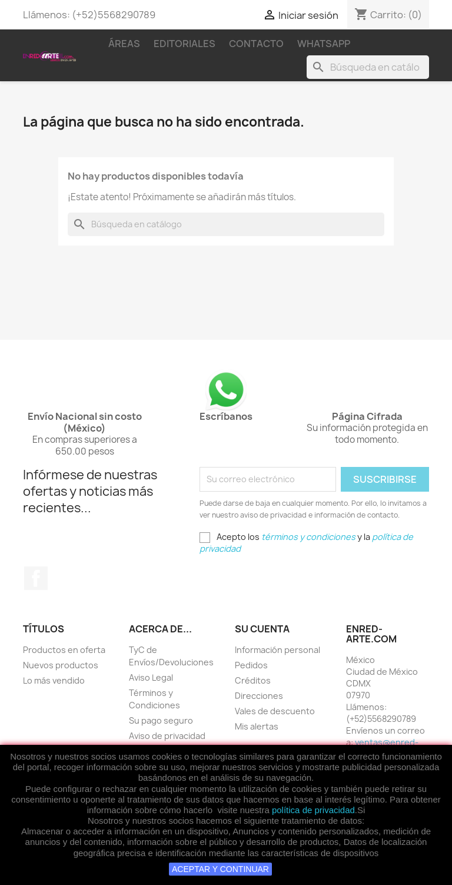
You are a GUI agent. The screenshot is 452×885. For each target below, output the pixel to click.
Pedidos (251, 665)
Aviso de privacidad (167, 735)
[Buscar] (368, 67)
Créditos (253, 680)
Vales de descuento (275, 711)
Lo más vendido (54, 680)
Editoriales (184, 43)
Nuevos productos (60, 665)
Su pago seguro (161, 720)
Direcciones (259, 695)
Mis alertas (256, 726)
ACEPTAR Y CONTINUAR (220, 869)
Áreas (124, 43)
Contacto (256, 43)
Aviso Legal (151, 677)
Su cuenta (262, 628)
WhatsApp (323, 43)
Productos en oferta (64, 649)
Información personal (277, 649)
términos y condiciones (308, 536)
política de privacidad (313, 810)
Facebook (36, 578)
